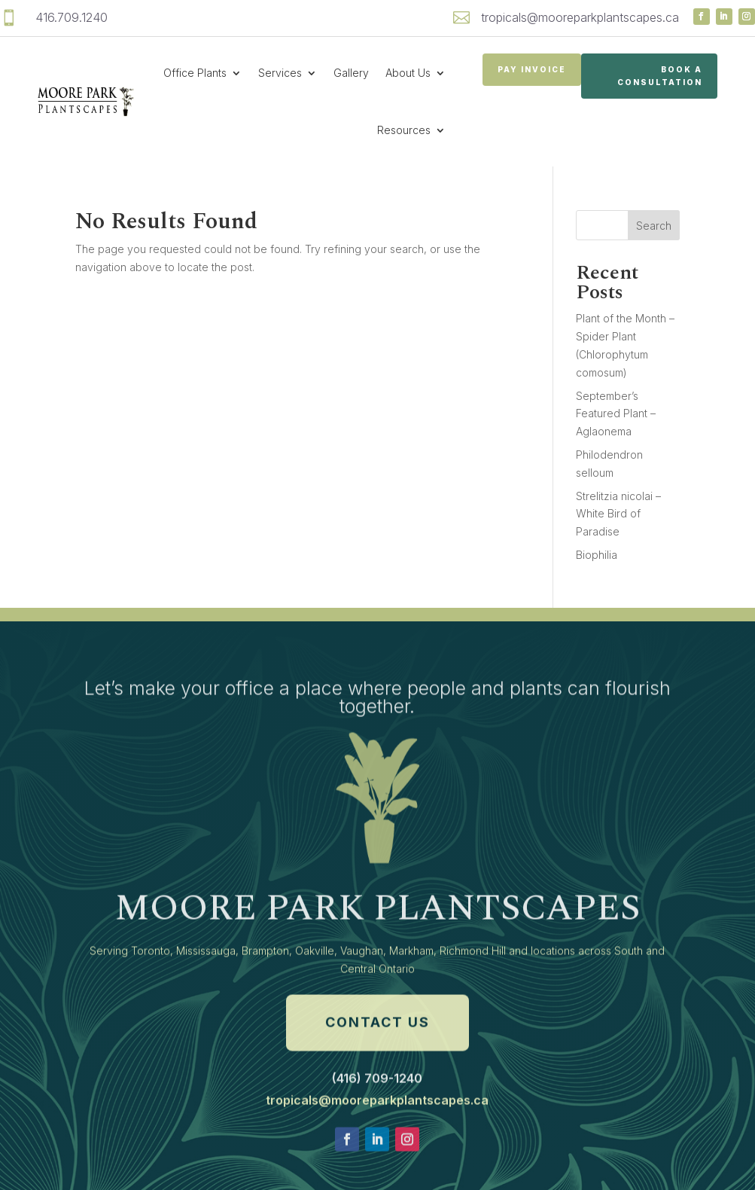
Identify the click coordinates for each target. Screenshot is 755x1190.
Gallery (351, 72)
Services (280, 72)
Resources (404, 130)
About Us (408, 72)
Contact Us (377, 1060)
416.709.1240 (71, 17)
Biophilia (596, 554)
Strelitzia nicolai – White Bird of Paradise (618, 514)
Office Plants (195, 72)
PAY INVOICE (532, 69)
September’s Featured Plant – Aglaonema (616, 413)
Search (653, 225)
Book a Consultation (659, 76)
